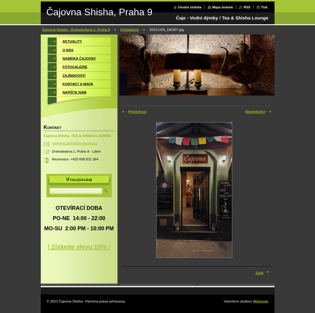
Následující (255, 111)
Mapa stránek (222, 7)
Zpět (259, 273)
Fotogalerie (129, 29)
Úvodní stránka (190, 7)
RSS (247, 7)
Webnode (261, 301)
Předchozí (137, 111)
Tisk (264, 7)
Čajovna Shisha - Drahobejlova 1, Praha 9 (76, 29)
